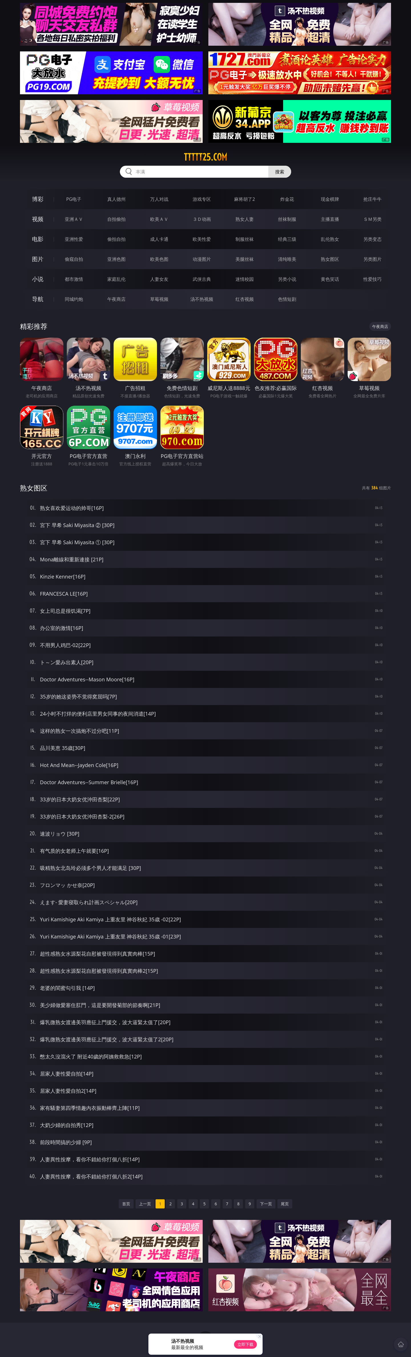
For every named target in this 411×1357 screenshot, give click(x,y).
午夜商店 (116, 299)
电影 (37, 239)
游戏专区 (202, 199)
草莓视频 (159, 299)
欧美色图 (159, 259)
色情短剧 (287, 299)
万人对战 (159, 199)
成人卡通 (159, 239)
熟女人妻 (244, 219)
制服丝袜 (244, 239)
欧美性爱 (202, 239)
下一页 (266, 1203)
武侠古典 (202, 279)
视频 (37, 219)
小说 (37, 279)
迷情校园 (244, 279)
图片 (37, 259)
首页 (126, 1203)
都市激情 (74, 279)
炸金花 (287, 199)
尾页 (285, 1203)
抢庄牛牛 (372, 199)
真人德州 (116, 199)
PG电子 (73, 199)
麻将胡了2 (244, 199)
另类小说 (287, 279)
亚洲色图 (116, 259)
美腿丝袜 (244, 259)
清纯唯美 (287, 259)
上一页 (145, 1203)
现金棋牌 (330, 199)
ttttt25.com (205, 157)
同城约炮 (74, 299)
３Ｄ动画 (202, 219)
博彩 (37, 199)
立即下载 (245, 1344)
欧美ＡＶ (159, 219)
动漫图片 (202, 259)
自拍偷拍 (116, 219)
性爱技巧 (372, 279)
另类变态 (372, 239)
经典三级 (287, 239)
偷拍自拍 (116, 239)
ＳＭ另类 (372, 219)
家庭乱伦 (116, 279)
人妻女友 (159, 279)
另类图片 (372, 259)
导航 (37, 299)
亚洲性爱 (74, 239)
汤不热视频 (201, 299)
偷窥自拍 (74, 259)
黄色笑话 (330, 279)
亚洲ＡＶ (74, 219)
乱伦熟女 (330, 239)
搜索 (279, 172)
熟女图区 (330, 259)
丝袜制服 (287, 219)
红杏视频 (244, 299)
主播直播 (330, 219)
